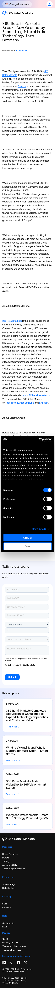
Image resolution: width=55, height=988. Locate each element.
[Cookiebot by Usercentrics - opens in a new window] (39, 440)
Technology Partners (13, 868)
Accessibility (9, 865)
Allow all (27, 537)
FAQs (4, 927)
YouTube (29, 402)
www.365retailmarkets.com (37, 395)
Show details (39, 529)
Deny (27, 546)
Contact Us (8, 923)
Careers (6, 907)
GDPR (5, 939)
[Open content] (17, 4)
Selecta (22, 86)
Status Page (8, 884)
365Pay (6, 861)
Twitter (20, 402)
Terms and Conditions (14, 946)
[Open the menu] (49, 13)
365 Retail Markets (12, 320)
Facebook (11, 402)
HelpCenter (8, 888)
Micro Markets (10, 854)
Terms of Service (11, 950)
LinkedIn (43, 402)
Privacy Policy (10, 942)
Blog (4, 904)
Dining (5, 858)
